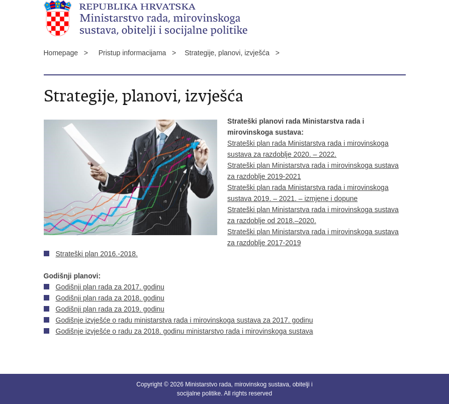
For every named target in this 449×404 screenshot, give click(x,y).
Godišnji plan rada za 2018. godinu (110, 298)
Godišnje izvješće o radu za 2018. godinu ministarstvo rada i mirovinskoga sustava (184, 331)
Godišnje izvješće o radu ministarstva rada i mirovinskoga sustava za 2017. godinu (184, 320)
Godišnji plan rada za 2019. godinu (110, 309)
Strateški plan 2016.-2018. (97, 254)
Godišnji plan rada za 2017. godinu (110, 287)
